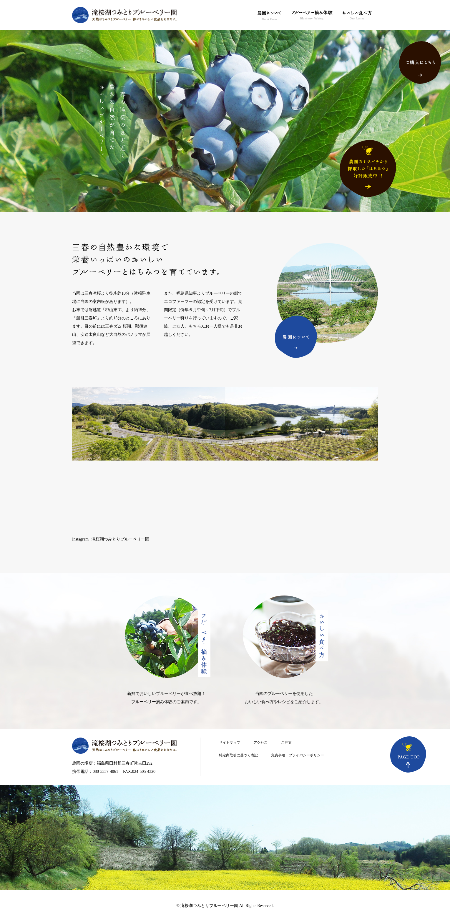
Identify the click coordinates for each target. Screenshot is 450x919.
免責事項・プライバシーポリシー (297, 755)
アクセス (260, 742)
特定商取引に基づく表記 (238, 755)
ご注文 (286, 742)
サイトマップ (229, 742)
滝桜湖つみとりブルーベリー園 (120, 539)
